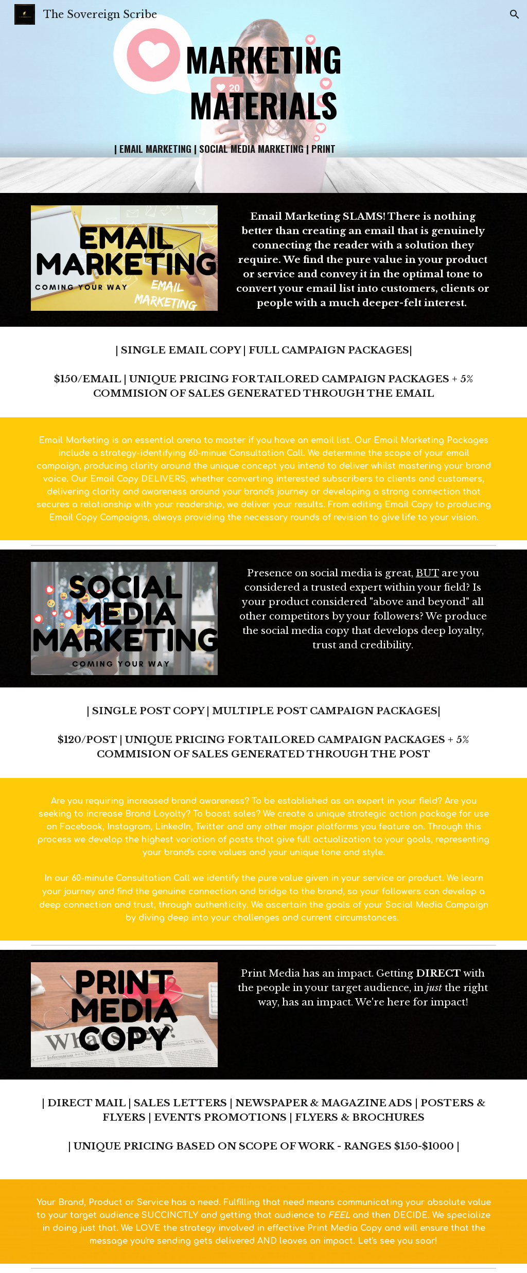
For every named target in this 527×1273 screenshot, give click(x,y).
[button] (514, 14)
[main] (263, 81)
